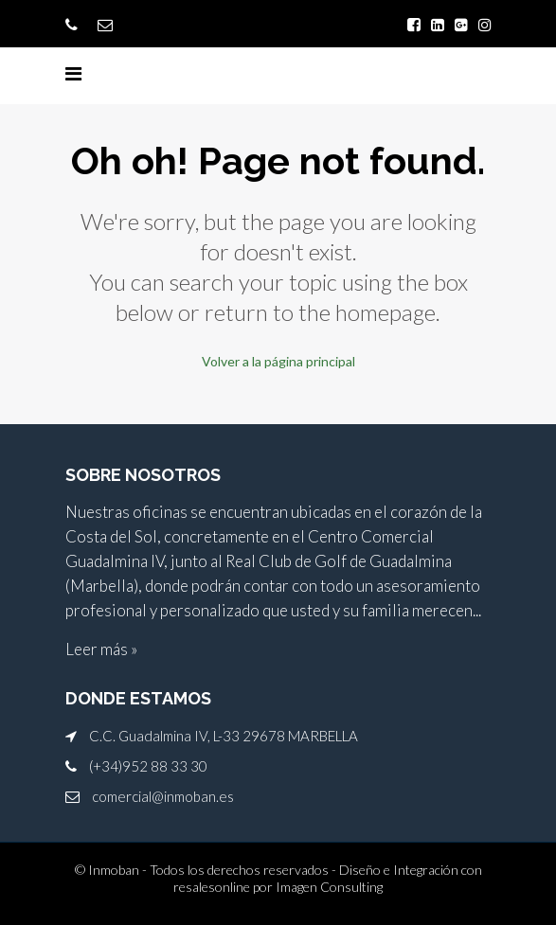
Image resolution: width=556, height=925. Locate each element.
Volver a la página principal (278, 361)
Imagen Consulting (329, 887)
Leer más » (101, 649)
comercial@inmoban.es (163, 796)
